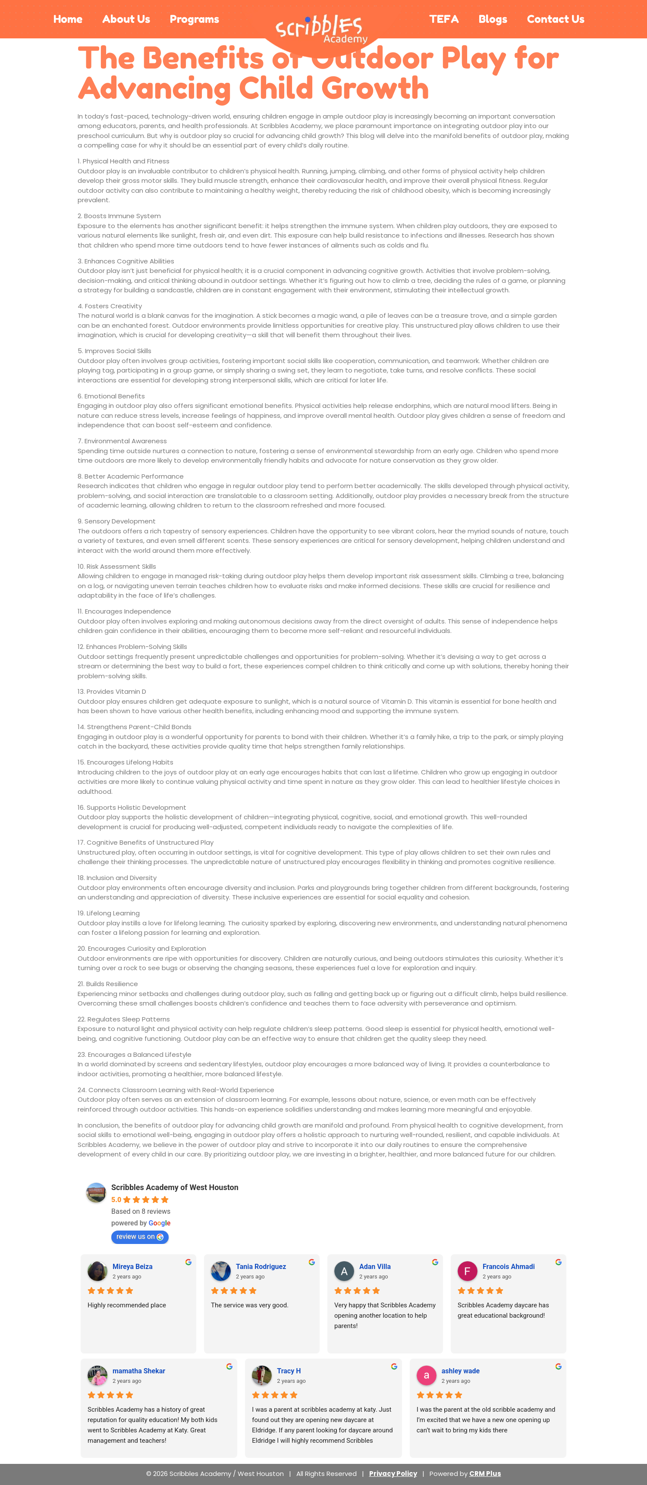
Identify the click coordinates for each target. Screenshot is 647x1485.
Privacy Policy (393, 1473)
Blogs (493, 19)
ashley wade (461, 1371)
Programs (194, 19)
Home (67, 19)
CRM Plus (485, 1473)
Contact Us (555, 19)
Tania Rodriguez (261, 1267)
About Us (126, 19)
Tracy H (289, 1371)
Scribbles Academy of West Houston (175, 1187)
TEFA (444, 19)
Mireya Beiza (133, 1267)
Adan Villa (375, 1267)
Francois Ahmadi (509, 1267)
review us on (139, 1236)
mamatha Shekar (139, 1371)
